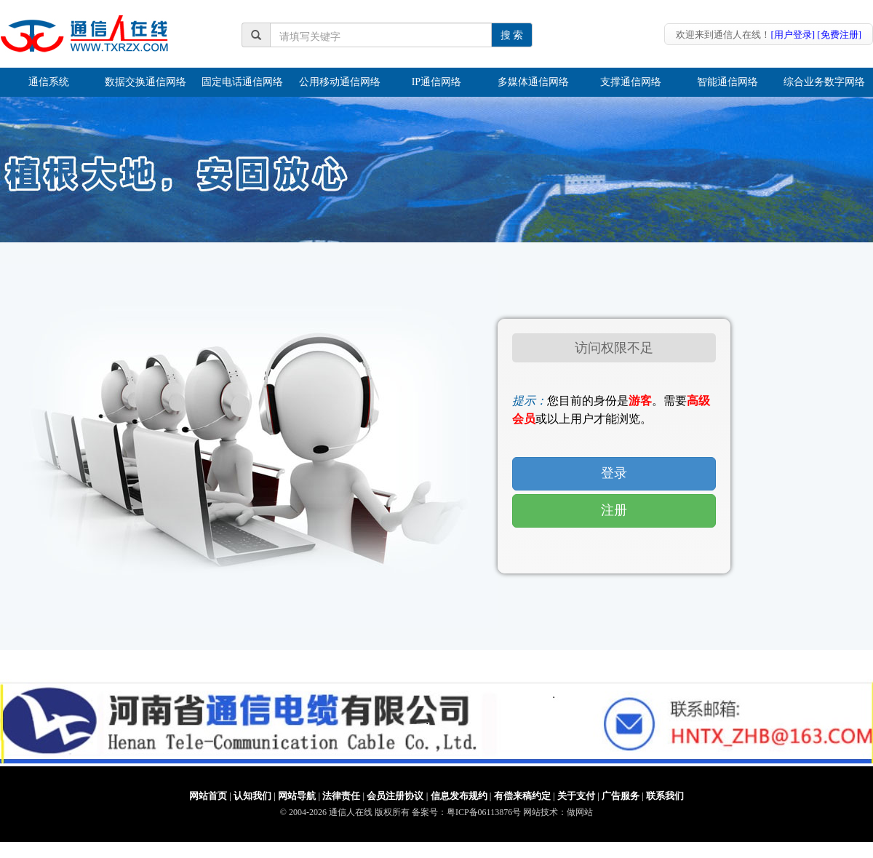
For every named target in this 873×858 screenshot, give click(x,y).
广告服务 (620, 795)
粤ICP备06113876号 (484, 812)
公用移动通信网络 (339, 81)
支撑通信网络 (630, 81)
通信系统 (48, 81)
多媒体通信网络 (533, 81)
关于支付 (576, 795)
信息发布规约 (459, 795)
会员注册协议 (395, 795)
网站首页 (208, 795)
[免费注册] (839, 34)
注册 (614, 510)
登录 (614, 473)
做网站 (580, 812)
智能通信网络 (727, 81)
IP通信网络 (436, 81)
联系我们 (665, 795)
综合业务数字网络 (824, 81)
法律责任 (341, 795)
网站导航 (297, 795)
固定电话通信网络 (242, 81)
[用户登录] (792, 34)
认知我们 (252, 795)
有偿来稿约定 (522, 795)
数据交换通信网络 (145, 81)
